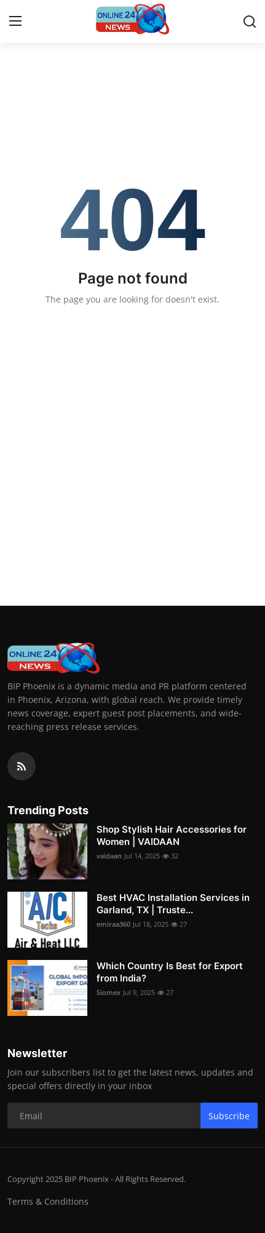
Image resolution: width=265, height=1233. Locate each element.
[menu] (15, 21)
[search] (249, 21)
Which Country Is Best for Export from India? (170, 972)
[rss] (21, 766)
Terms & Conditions (48, 1201)
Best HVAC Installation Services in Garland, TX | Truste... (173, 904)
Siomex (109, 992)
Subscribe (229, 1116)
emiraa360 (113, 924)
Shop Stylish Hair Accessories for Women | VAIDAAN (172, 835)
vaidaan (109, 855)
